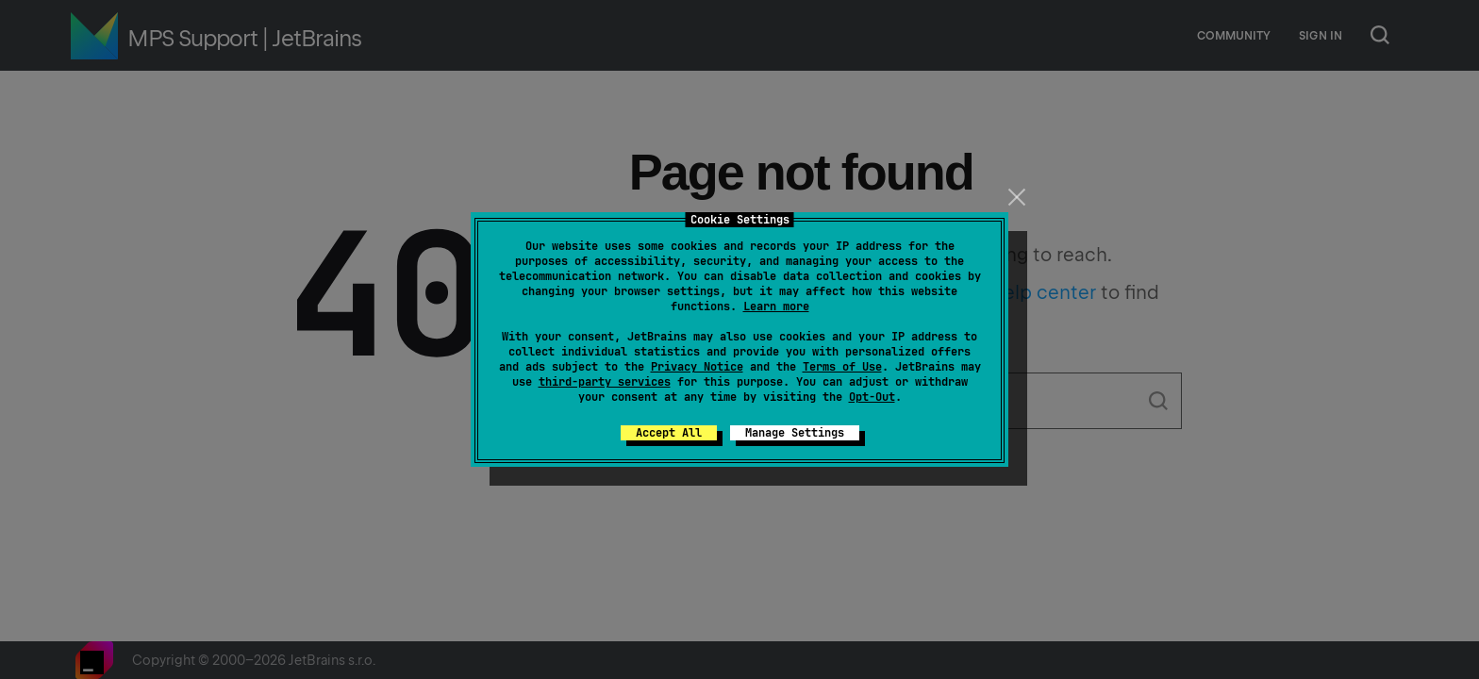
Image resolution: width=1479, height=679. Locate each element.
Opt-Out (872, 397)
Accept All (669, 432)
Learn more (776, 306)
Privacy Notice (697, 366)
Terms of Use (842, 366)
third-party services (605, 381)
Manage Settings (794, 432)
